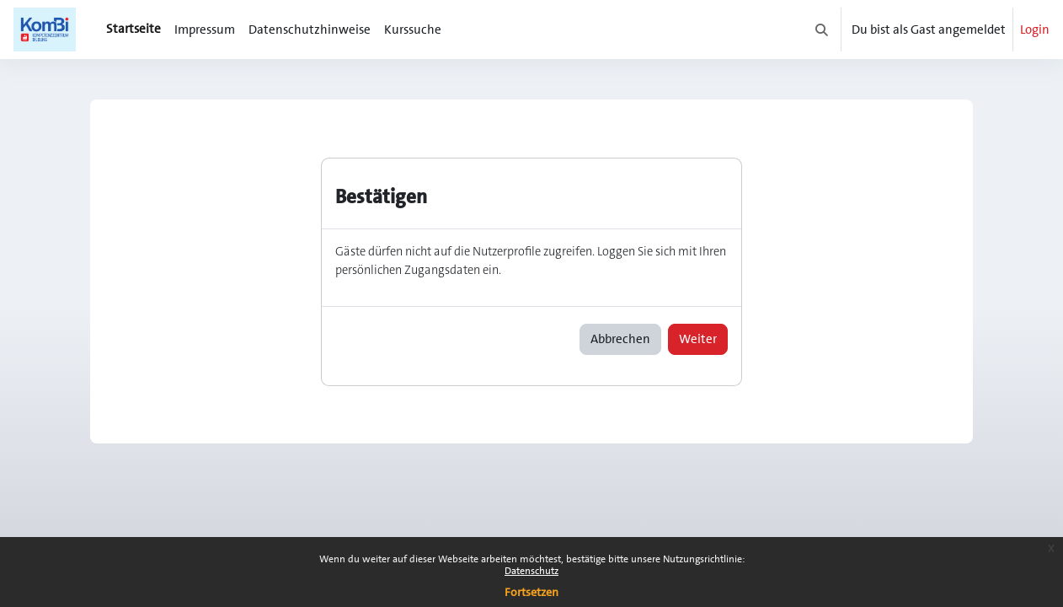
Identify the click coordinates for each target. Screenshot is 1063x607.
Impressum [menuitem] (204, 29)
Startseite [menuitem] (133, 28)
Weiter (698, 340)
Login (1035, 29)
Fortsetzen (531, 591)
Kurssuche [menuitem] (412, 29)
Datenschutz (531, 570)
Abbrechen (620, 340)
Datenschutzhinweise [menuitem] (309, 29)
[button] (821, 29)
